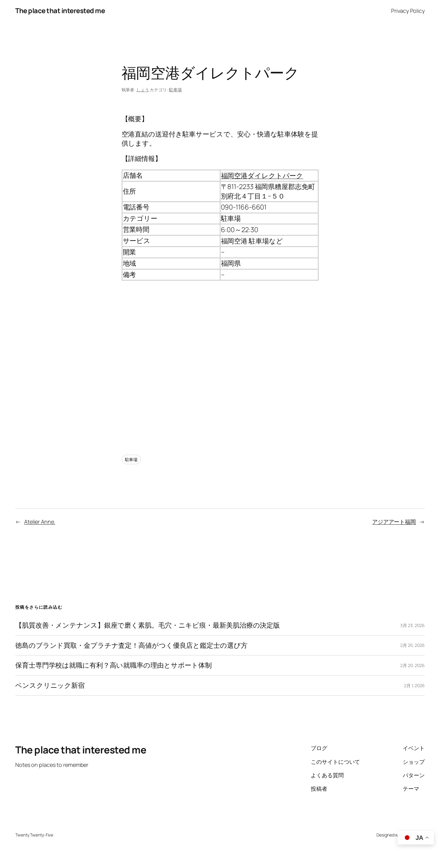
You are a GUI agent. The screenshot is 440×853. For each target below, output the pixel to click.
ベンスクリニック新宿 (50, 685)
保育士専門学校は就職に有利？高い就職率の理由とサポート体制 (113, 665)
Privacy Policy (408, 10)
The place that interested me (60, 10)
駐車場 (175, 90)
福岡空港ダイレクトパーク (262, 175)
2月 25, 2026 (412, 645)
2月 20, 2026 (412, 665)
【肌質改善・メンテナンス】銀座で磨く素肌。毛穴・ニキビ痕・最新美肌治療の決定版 (147, 625)
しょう (142, 90)
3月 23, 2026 (412, 625)
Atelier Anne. (39, 521)
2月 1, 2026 (414, 685)
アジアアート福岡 (394, 521)
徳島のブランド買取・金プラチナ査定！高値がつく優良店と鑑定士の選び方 (131, 645)
